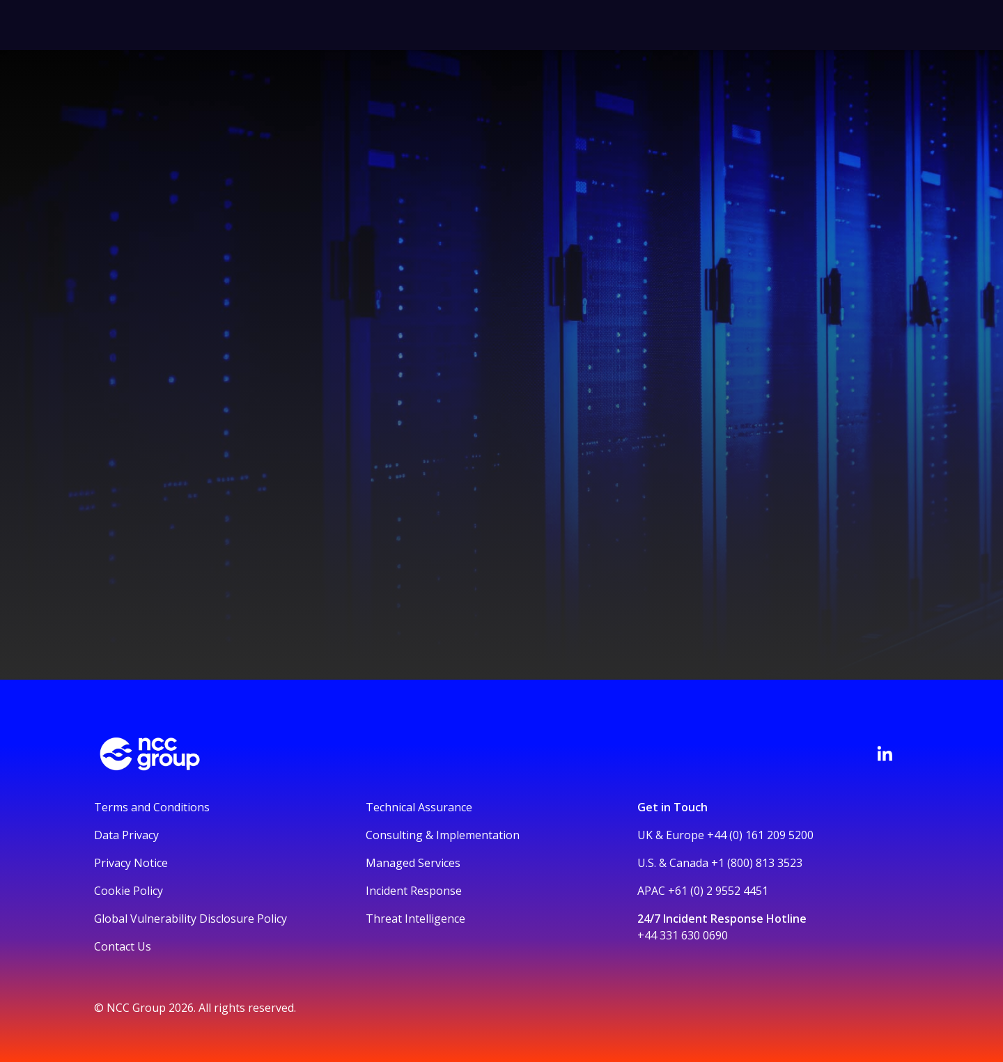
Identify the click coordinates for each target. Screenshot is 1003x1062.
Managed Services (413, 862)
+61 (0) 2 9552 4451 (718, 890)
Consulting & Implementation (443, 835)
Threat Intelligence (415, 918)
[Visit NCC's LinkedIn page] (884, 753)
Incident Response (414, 890)
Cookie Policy (128, 890)
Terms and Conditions (152, 807)
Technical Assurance (419, 807)
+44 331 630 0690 (682, 935)
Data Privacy (126, 835)
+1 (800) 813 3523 (756, 862)
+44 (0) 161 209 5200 (760, 835)
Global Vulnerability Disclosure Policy (190, 918)
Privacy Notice (131, 862)
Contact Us (122, 946)
